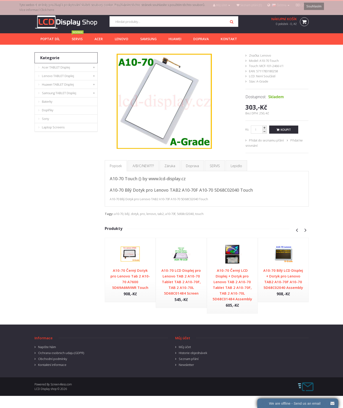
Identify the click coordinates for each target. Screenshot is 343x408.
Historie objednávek (193, 353)
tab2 (161, 214)
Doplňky (47, 110)
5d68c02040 (185, 214)
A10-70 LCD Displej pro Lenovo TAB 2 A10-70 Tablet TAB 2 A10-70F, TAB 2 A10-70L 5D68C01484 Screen (181, 282)
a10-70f (170, 214)
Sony (45, 119)
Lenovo (265, 55)
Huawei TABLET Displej (58, 84)
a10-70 (118, 214)
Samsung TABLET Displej (59, 93)
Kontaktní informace (52, 365)
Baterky (47, 101)
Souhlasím (314, 6)
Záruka (169, 166)
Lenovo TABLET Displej (58, 76)
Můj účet (185, 347)
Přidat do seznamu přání (266, 140)
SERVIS (215, 166)
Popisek (116, 166)
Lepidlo (236, 166)
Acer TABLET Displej (56, 67)
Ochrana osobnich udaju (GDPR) (61, 353)
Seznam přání (189, 359)
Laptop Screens (53, 127)
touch (199, 214)
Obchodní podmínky (52, 359)
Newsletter (186, 365)
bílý (127, 214)
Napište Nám (47, 347)
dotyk (135, 214)
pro (142, 214)
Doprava (192, 166)
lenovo (151, 214)
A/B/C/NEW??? (143, 166)
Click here (47, 10)
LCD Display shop (46, 389)
